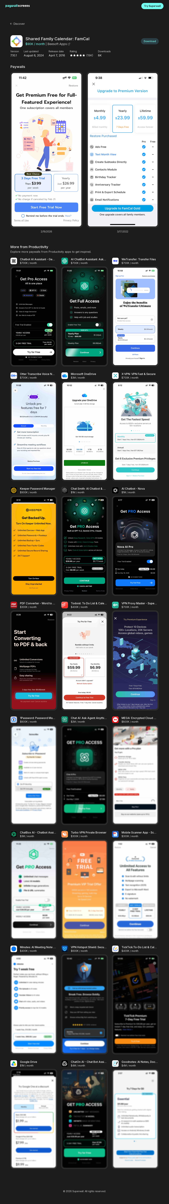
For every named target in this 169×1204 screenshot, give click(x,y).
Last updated (31, 51)
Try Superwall (152, 6)
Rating (73, 51)
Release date (56, 51)
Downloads (104, 51)
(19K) (89, 55)
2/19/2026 (46, 231)
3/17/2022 (122, 231)
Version (14, 51)
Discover (17, 23)
